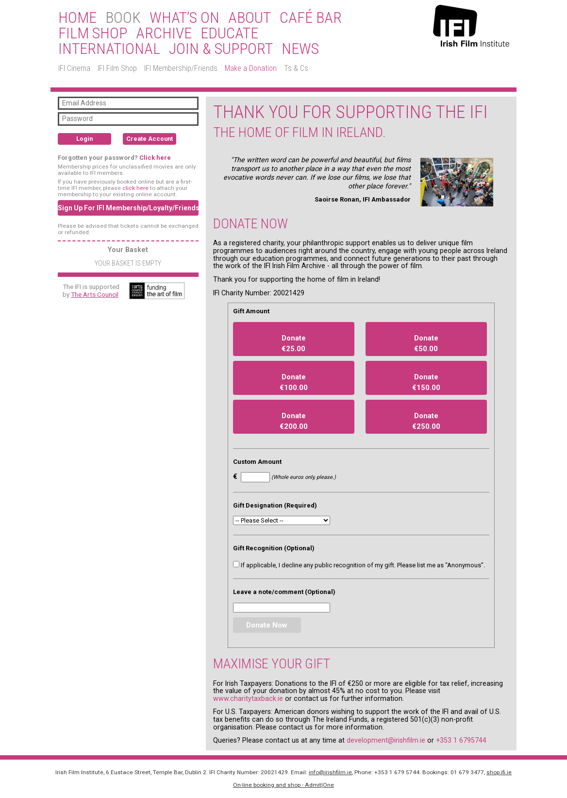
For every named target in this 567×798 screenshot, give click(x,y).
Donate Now (266, 625)
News (300, 49)
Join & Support (221, 49)
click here (135, 188)
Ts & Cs (296, 68)
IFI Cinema (74, 68)
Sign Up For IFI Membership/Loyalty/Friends (128, 208)
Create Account (149, 138)
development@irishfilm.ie (386, 740)
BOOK (123, 18)
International (109, 49)
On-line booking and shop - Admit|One (283, 784)
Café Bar (311, 18)
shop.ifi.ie (499, 772)
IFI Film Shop (117, 68)
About (249, 18)
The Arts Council (94, 294)
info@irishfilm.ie (330, 772)
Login (84, 138)
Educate (229, 33)
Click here (155, 157)
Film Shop (92, 33)
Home (77, 18)
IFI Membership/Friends (180, 68)
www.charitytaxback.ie (248, 698)
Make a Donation (251, 68)
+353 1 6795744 (461, 740)
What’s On (184, 18)
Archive (164, 33)
